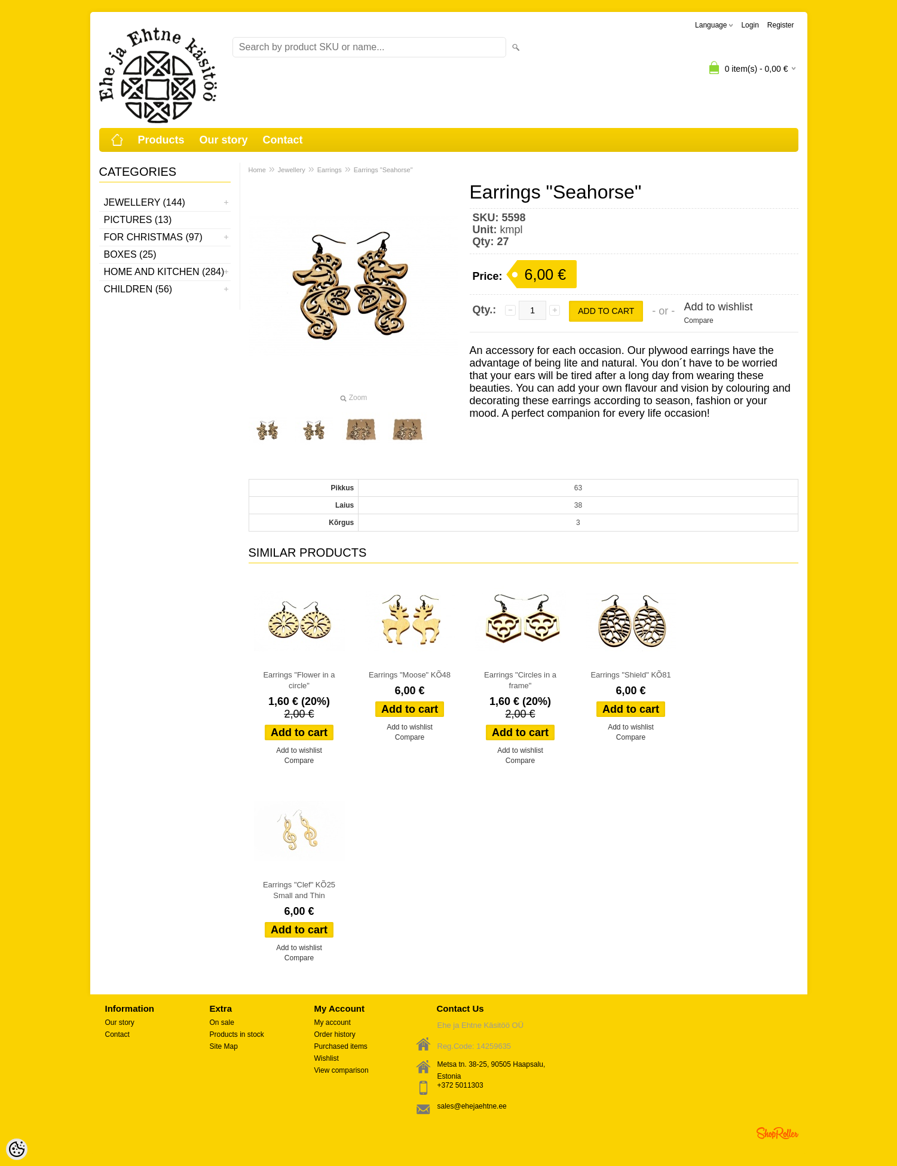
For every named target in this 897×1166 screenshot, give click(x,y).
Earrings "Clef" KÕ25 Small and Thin (299, 890)
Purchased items (341, 1046)
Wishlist (326, 1058)
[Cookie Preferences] (16, 1149)
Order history (335, 1034)
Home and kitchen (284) (164, 272)
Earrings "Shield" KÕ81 (630, 674)
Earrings (329, 169)
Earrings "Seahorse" (383, 169)
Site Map (224, 1046)
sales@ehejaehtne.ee (472, 1106)
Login (749, 25)
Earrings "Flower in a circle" (299, 680)
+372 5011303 (460, 1085)
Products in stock (237, 1034)
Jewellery (291, 169)
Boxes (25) (130, 254)
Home (257, 169)
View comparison (341, 1070)
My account (332, 1022)
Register (780, 25)
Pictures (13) (138, 220)
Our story (224, 140)
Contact (283, 140)
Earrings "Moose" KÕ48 (410, 674)
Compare (698, 320)
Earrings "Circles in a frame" (520, 680)
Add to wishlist (718, 307)
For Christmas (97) (153, 237)
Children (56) (138, 289)
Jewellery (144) (144, 202)
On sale (222, 1022)
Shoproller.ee (777, 1133)
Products (161, 140)
